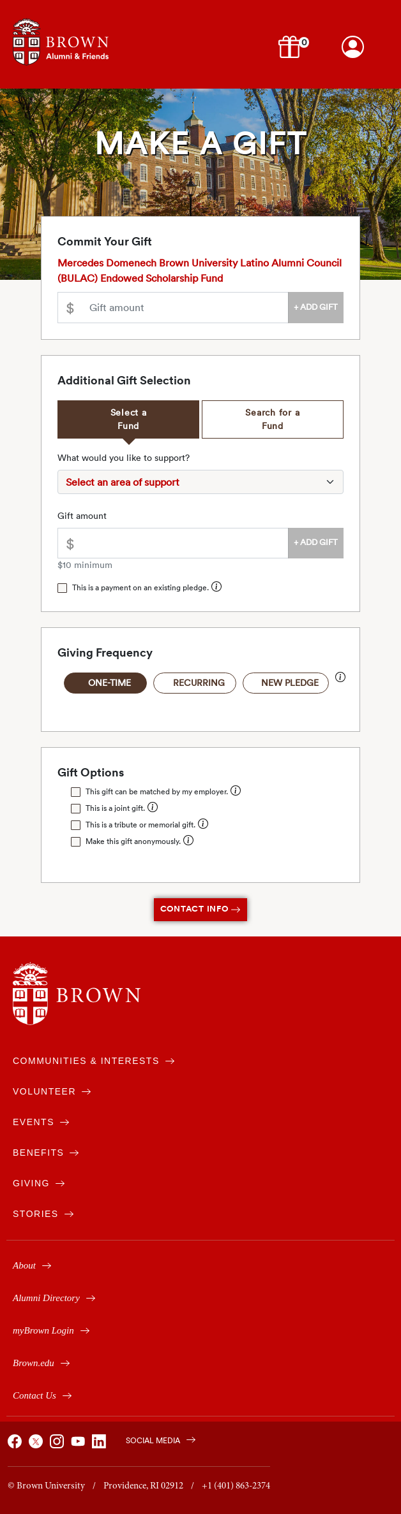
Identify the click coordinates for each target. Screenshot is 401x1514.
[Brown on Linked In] (101, 1445)
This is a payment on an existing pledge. (140, 587)
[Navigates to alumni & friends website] (61, 40)
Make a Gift (201, 143)
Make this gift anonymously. (133, 841)
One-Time (109, 682)
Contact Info (200, 909)
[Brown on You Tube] (80, 1445)
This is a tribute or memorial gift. (140, 824)
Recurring (199, 682)
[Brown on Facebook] (17, 1445)
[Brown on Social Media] (154, 1439)
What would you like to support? (123, 457)
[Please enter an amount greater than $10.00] (185, 307)
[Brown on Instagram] (59, 1445)
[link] (353, 47)
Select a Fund (128, 419)
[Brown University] (76, 994)
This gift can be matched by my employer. (157, 791)
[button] (291, 45)
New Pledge (290, 682)
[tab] (128, 419)
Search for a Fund (272, 419)
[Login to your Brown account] (353, 47)
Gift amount (82, 515)
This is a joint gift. (115, 808)
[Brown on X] (38, 1445)
